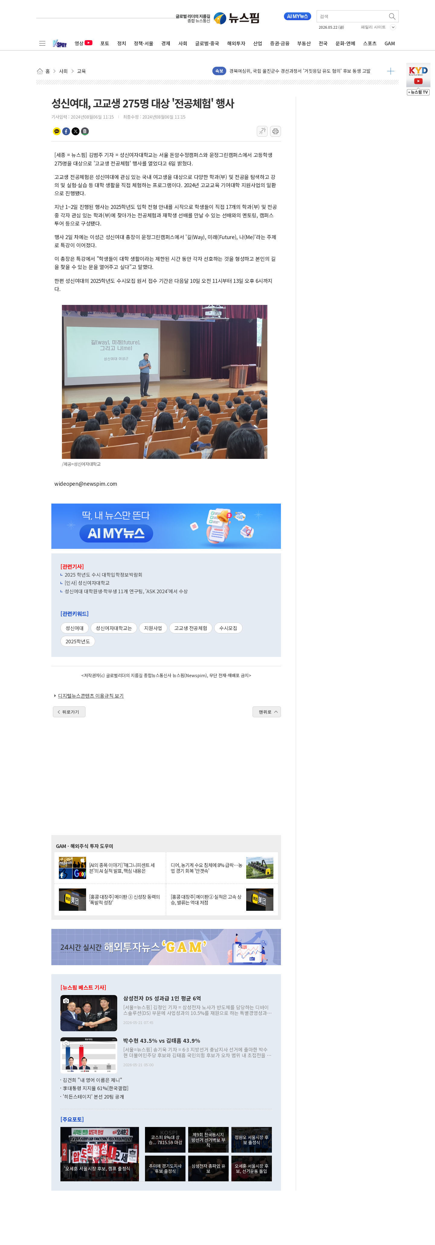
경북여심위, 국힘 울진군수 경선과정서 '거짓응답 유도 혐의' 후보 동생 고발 (300, 71)
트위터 (75, 131)
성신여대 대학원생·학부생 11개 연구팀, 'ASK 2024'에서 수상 (126, 591)
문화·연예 (345, 43)
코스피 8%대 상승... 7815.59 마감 (165, 1139)
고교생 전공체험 (190, 628)
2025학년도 (78, 641)
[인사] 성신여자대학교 (87, 582)
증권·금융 (280, 43)
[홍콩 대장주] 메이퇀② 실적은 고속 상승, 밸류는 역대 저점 (206, 899)
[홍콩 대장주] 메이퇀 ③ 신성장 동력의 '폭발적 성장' (124, 899)
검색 (393, 16)
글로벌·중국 (207, 43)
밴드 (85, 131)
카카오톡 (57, 131)
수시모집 (228, 628)
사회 (182, 43)
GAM (390, 43)
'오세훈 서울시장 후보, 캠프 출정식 (97, 1168)
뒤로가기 (70, 711)
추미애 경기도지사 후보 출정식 (165, 1168)
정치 (121, 43)
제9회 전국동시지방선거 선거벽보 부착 (208, 1139)
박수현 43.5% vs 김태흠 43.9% (161, 1040)
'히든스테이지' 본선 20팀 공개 (93, 1096)
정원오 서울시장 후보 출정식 (252, 1139)
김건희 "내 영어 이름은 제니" (92, 1080)
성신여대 (75, 628)
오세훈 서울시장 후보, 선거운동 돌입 (252, 1168)
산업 (257, 43)
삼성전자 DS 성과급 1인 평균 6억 (162, 998)
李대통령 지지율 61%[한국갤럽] (95, 1088)
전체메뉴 (42, 43)
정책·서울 (143, 43)
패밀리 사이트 (373, 27)
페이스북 (66, 131)
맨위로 (265, 711)
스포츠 (370, 43)
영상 (83, 43)
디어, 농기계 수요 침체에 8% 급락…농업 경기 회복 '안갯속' (206, 868)
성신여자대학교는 (114, 628)
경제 (165, 43)
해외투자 (236, 43)
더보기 (391, 70)
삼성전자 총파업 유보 (208, 1168)
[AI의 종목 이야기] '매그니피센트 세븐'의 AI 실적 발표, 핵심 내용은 (122, 868)
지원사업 (153, 628)
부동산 (304, 43)
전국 (323, 43)
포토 (104, 43)
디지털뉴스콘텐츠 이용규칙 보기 (91, 695)
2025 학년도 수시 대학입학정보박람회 (104, 574)
